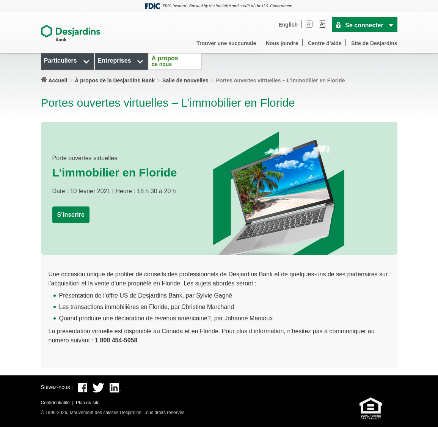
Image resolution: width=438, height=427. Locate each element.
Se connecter (364, 25)
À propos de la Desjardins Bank (115, 80)
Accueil (58, 80)
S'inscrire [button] (71, 214)
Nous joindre (282, 43)
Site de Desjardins (374, 43)
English (288, 25)
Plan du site (88, 402)
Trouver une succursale (226, 43)
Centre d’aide (325, 43)
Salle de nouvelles (185, 80)
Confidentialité (55, 402)
